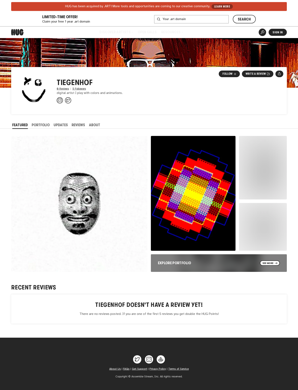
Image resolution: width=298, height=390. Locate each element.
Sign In (278, 32)
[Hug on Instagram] (149, 359)
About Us (115, 368)
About (94, 125)
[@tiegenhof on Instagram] (60, 100)
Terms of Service (178, 368)
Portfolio (41, 125)
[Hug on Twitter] (137, 359)
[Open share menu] (279, 74)
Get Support (139, 368)
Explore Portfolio (174, 263)
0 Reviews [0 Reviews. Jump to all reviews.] (63, 89)
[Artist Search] (262, 32)
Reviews (78, 125)
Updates (61, 125)
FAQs (126, 368)
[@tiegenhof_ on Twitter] (68, 100)
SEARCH (244, 19)
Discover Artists (116, 32)
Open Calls (147, 32)
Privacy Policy (157, 368)
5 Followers (79, 89)
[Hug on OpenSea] (161, 359)
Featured (20, 125)
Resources (172, 32)
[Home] (17, 32)
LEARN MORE (222, 6)
